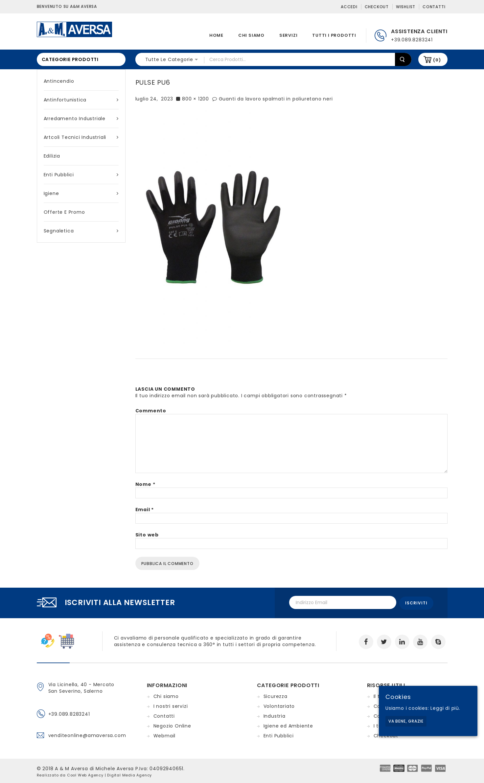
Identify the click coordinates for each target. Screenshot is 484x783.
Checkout (377, 7)
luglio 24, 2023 (154, 99)
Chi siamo (251, 35)
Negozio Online (172, 725)
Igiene (81, 193)
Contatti (434, 7)
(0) (437, 60)
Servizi (288, 35)
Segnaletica (81, 231)
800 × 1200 (195, 99)
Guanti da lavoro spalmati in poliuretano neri (276, 99)
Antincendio (59, 81)
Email (144, 509)
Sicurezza (276, 695)
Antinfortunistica (81, 100)
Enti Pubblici (81, 174)
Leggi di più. (445, 708)
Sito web (147, 535)
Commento (150, 410)
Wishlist (405, 7)
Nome (145, 484)
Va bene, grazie (406, 721)
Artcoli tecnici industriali (81, 137)
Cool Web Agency (85, 774)
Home (216, 35)
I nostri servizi (170, 705)
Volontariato (279, 705)
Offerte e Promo (64, 212)
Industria (275, 715)
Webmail (164, 734)
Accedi (349, 7)
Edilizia (52, 156)
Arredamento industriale (81, 118)
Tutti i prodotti (334, 35)
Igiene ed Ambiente (288, 725)
